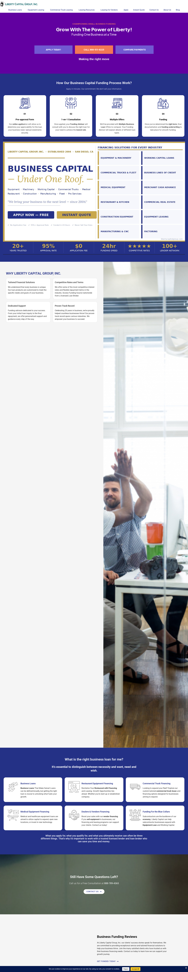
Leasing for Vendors (110, 10)
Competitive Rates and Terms (69, 282)
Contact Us (154, 10)
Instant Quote (139, 10)
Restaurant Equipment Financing (97, 783)
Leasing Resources (87, 10)
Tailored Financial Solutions (21, 282)
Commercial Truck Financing (156, 783)
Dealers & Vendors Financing (95, 811)
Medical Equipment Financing (35, 811)
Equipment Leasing (36, 10)
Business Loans (15, 10)
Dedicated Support (17, 306)
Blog (178, 10)
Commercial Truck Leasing (62, 10)
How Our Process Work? (94, 83)
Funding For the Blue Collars (156, 811)
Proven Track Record (64, 306)
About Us (167, 10)
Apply (126, 10)
